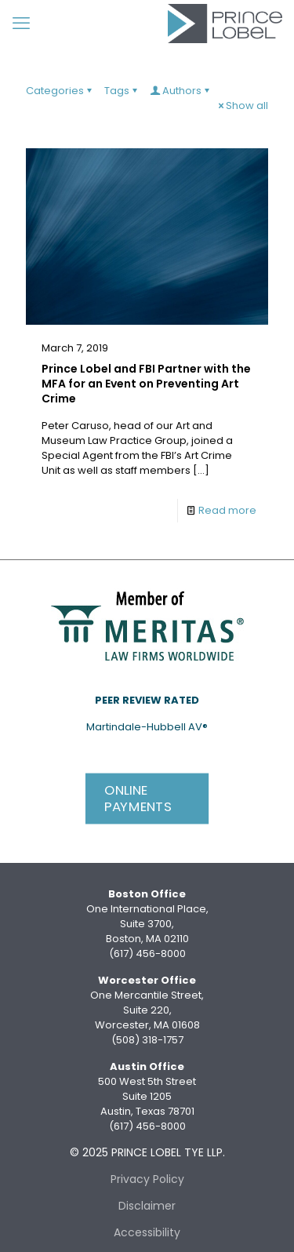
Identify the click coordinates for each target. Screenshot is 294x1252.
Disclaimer (147, 1206)
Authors (181, 90)
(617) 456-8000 (147, 953)
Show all (242, 105)
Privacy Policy (147, 1179)
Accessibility (147, 1232)
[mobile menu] (21, 23)
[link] (147, 624)
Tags (122, 90)
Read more (227, 510)
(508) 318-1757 (147, 1039)
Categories (60, 90)
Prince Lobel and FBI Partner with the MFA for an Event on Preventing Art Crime (146, 383)
